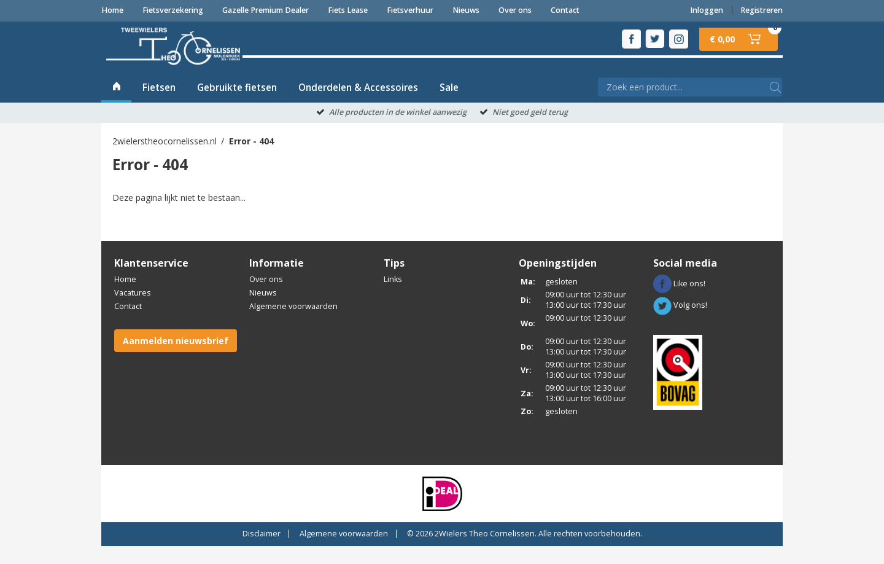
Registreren (761, 10)
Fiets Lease (348, 10)
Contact (565, 10)
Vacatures (132, 311)
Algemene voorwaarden (293, 324)
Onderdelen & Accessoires (358, 105)
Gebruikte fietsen (237, 105)
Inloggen (706, 10)
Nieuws (465, 10)
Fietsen (159, 105)
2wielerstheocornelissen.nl (164, 159)
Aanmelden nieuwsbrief (175, 358)
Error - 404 (251, 159)
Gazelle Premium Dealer (265, 10)
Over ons (515, 10)
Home (112, 10)
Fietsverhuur (410, 10)
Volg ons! (680, 323)
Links (393, 297)
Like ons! (679, 301)
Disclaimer (261, 551)
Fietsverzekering (172, 10)
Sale (449, 105)
